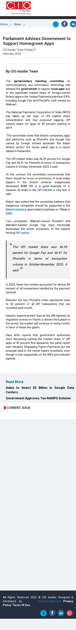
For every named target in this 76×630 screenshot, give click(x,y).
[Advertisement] (36, 465)
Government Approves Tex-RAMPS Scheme (38, 398)
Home (4, 24)
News (17, 24)
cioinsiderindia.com (48, 601)
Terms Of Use (21, 605)
